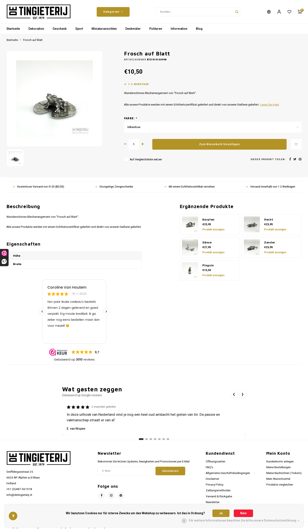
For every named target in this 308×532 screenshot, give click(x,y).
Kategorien (113, 12)
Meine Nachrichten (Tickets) (284, 473)
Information (179, 29)
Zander (269, 242)
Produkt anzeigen (213, 229)
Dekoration (36, 29)
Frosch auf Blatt (33, 40)
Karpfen (208, 219)
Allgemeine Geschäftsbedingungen (228, 473)
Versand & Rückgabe (219, 496)
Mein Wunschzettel (278, 479)
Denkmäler (133, 29)
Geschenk (60, 29)
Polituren (155, 29)
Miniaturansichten (104, 29)
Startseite (13, 29)
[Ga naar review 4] (155, 439)
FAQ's (209, 467)
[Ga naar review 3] (151, 439)
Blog (199, 29)
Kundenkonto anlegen (280, 461)
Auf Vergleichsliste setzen (146, 159)
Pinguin (208, 265)
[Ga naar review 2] (146, 439)
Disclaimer (212, 479)
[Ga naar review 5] (159, 439)
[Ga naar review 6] (163, 439)
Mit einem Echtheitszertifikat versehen (189, 187)
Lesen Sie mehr (269, 105)
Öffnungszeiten (215, 461)
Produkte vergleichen (279, 485)
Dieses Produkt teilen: (268, 159)
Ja (221, 513)
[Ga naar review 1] (141, 439)
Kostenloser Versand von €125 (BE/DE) (38, 187)
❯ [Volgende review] (242, 394)
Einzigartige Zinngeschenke (114, 187)
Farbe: (130, 118)
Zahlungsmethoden (218, 490)
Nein (243, 513)
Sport (79, 29)
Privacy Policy (214, 485)
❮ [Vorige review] (234, 394)
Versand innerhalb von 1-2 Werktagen (270, 187)
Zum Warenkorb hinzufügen (219, 144)
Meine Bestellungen (278, 467)
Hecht (268, 219)
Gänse (207, 242)
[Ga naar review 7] (168, 439)
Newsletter (212, 502)
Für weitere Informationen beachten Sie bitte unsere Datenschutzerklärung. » (244, 520)
